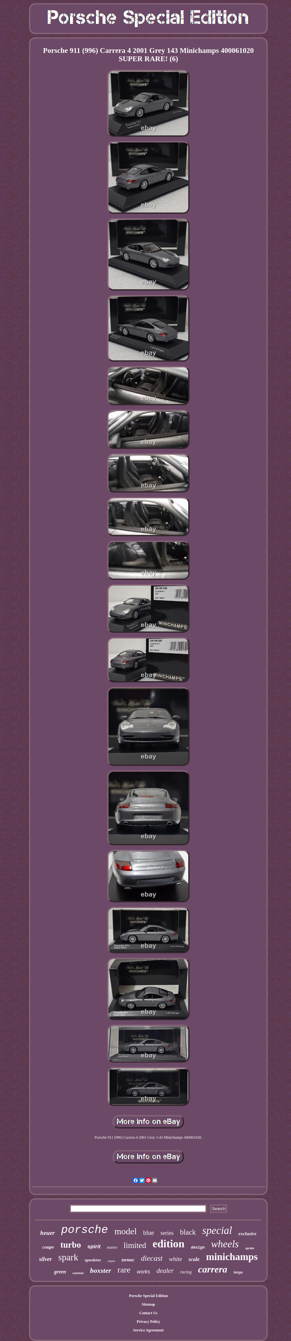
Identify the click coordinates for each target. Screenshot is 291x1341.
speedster (93, 1260)
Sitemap (148, 1304)
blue (148, 1232)
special (217, 1230)
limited (134, 1245)
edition (168, 1244)
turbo (70, 1245)
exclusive (247, 1233)
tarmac (128, 1260)
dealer (165, 1270)
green (60, 1271)
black (188, 1232)
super (111, 1261)
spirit (94, 1247)
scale (194, 1259)
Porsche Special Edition (148, 1296)
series (167, 1233)
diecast (152, 1258)
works (143, 1271)
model (126, 1231)
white (175, 1259)
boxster (100, 1270)
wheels (225, 1244)
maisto (112, 1247)
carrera (213, 1269)
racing (186, 1272)
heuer (47, 1232)
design (198, 1247)
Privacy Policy (148, 1321)
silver (45, 1259)
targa (238, 1272)
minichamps (232, 1256)
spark (68, 1257)
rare (123, 1269)
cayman (78, 1273)
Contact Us (148, 1313)
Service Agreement (148, 1330)
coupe (48, 1247)
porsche (84, 1230)
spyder (250, 1248)
